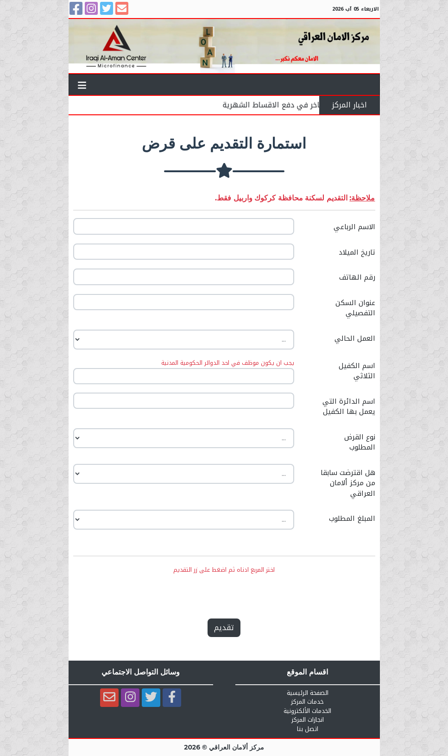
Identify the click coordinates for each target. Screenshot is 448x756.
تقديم (224, 627)
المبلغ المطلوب (352, 518)
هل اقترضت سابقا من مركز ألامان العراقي (348, 483)
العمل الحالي (354, 338)
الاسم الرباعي (354, 226)
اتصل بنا (307, 729)
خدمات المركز (307, 701)
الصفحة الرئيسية (307, 693)
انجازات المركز (307, 720)
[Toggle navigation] (82, 85)
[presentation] (223, 593)
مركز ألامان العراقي (236, 747)
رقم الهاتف (357, 277)
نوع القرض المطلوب (359, 442)
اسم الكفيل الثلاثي (357, 371)
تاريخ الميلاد (357, 252)
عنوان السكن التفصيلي (355, 308)
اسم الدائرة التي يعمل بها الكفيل (348, 407)
